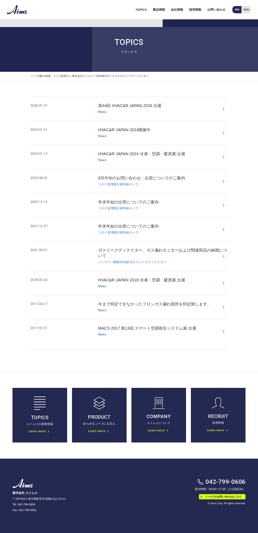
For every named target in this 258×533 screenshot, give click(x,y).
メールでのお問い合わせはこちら (221, 496)
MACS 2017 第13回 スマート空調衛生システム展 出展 (147, 328)
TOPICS (141, 9)
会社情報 (177, 9)
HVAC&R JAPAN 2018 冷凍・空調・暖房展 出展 (141, 280)
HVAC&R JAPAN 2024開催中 (124, 130)
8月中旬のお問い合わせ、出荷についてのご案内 (141, 178)
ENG (246, 9)
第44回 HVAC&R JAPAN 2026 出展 (129, 105)
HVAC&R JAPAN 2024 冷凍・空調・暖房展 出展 (141, 154)
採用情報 (195, 9)
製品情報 (159, 9)
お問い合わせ (216, 9)
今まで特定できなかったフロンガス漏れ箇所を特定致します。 (154, 304)
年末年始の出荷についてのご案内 (128, 202)
